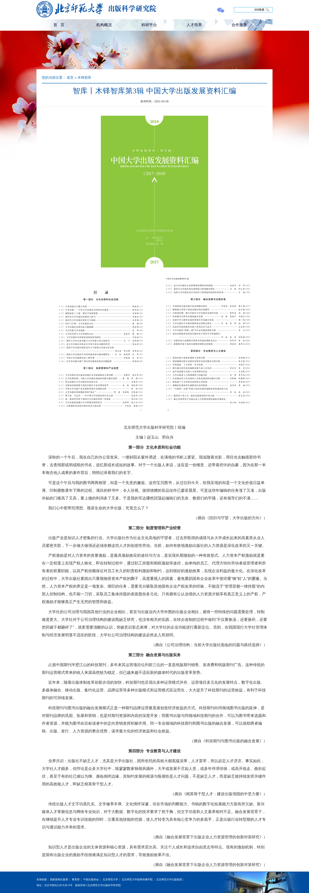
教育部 (76, 879)
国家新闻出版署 (59, 879)
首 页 (58, 25)
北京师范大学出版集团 (169, 879)
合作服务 (239, 25)
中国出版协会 (91, 879)
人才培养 (194, 25)
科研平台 (149, 25)
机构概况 (104, 25)
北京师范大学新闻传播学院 (137, 879)
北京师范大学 (110, 879)
